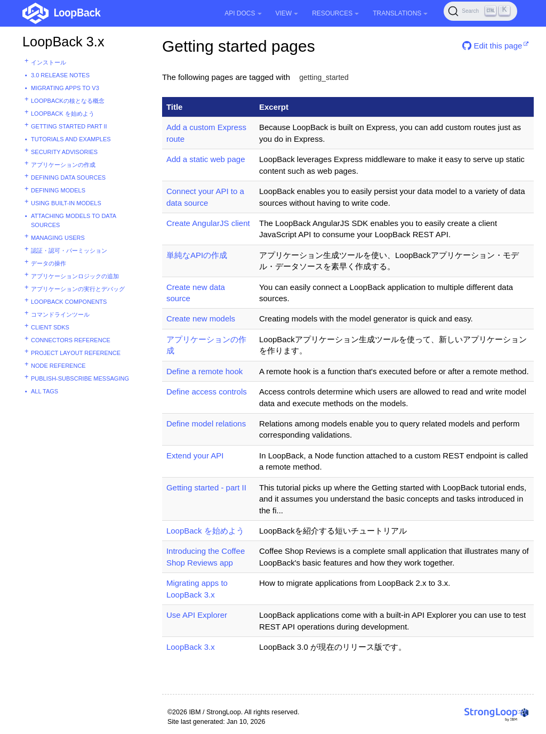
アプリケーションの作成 (63, 165)
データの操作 (48, 263)
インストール (48, 62)
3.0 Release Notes (60, 75)
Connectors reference (70, 340)
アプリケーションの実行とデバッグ (78, 289)
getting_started (324, 77)
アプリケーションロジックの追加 (75, 276)
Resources (335, 13)
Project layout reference (76, 353)
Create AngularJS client (208, 223)
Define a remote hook (204, 371)
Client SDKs (50, 327)
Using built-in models (66, 203)
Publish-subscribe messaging (80, 378)
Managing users (58, 238)
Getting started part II (69, 126)
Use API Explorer (196, 614)
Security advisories (64, 152)
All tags (44, 391)
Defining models (58, 190)
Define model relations (206, 423)
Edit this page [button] (492, 45)
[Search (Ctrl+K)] (480, 11)
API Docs (242, 13)
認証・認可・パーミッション (69, 250)
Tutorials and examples (71, 139)
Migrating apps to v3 (65, 88)
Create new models (200, 318)
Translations (400, 13)
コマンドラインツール (60, 314)
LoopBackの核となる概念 (68, 101)
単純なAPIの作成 (196, 255)
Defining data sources (68, 177)
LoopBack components (69, 302)
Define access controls (206, 391)
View (287, 13)
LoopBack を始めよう (62, 113)
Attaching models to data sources (73, 220)
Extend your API (195, 455)
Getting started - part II (206, 487)
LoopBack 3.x (63, 41)
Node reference (58, 365)
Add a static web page (205, 159)
